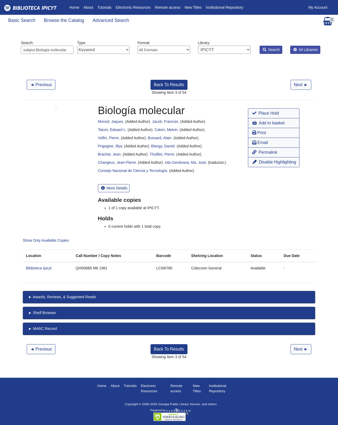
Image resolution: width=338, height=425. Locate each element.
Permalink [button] (264, 152)
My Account (317, 7)
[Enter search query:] (47, 50)
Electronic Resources (133, 7)
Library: (224, 47)
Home (75, 7)
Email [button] (260, 142)
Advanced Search (111, 20)
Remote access (167, 7)
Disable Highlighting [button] (274, 162)
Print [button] (259, 132)
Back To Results (169, 84)
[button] (273, 113)
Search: (47, 47)
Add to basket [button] (268, 123)
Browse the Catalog (64, 20)
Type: (103, 47)
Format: (164, 47)
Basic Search (21, 20)
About (88, 7)
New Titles (193, 7)
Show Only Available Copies (46, 240)
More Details (114, 188)
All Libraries (305, 50)
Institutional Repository (224, 7)
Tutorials (104, 7)
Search (271, 50)
